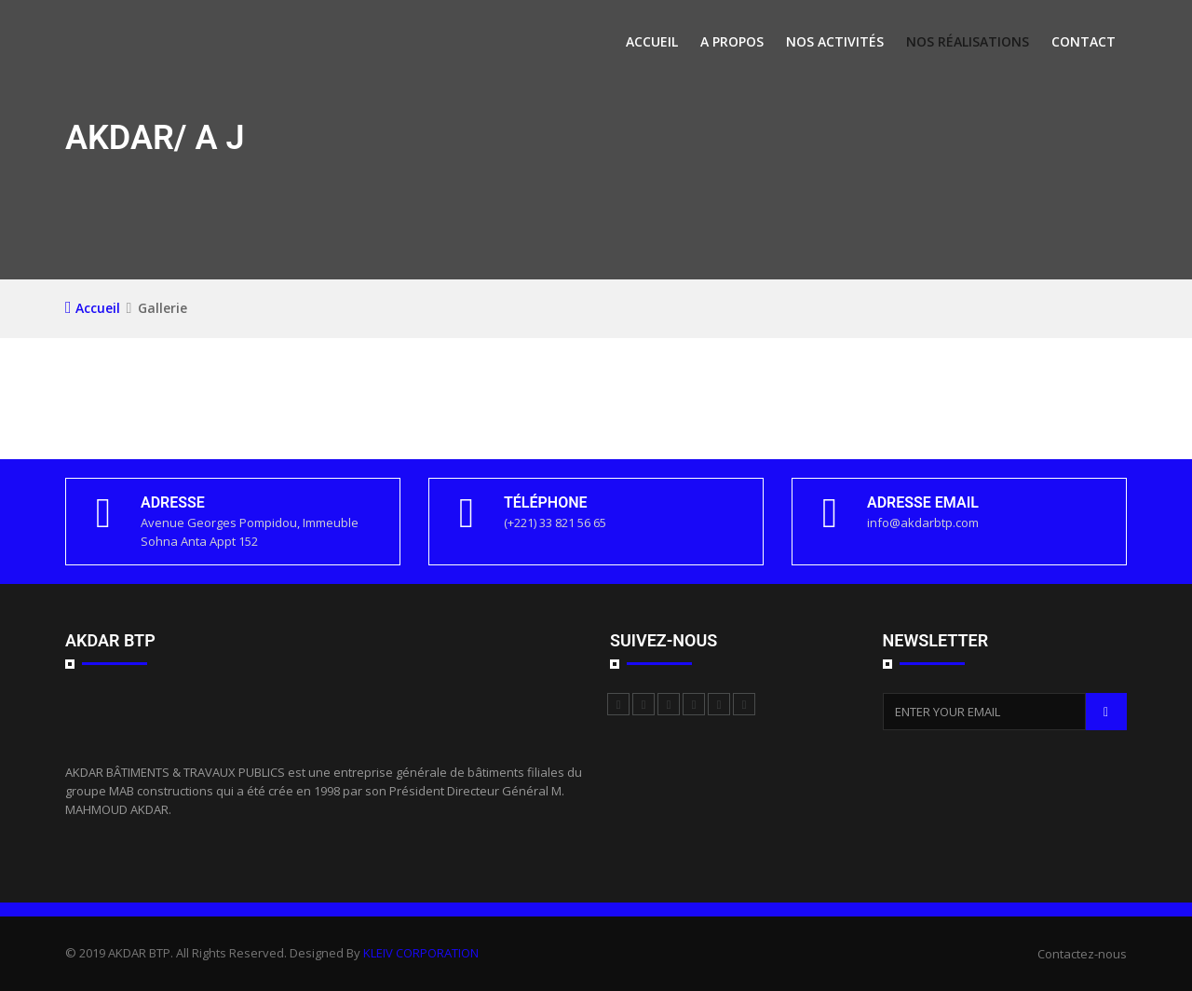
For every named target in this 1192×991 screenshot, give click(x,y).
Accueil (652, 41)
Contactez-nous (1082, 953)
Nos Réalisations (967, 41)
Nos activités (835, 41)
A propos (732, 41)
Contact (1083, 41)
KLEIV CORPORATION (421, 952)
